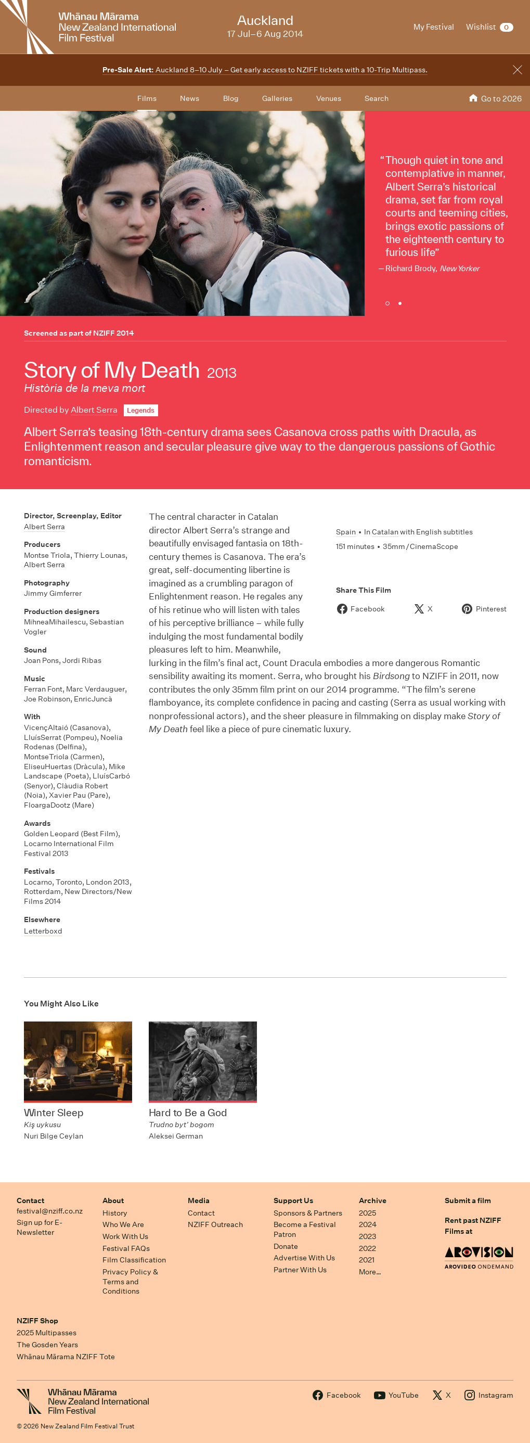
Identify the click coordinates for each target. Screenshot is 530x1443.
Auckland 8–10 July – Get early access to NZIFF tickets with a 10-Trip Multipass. (265, 69)
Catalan (385, 532)
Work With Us (125, 1236)
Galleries (277, 98)
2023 (368, 1236)
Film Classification (134, 1260)
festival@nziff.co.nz (50, 1211)
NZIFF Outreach (215, 1224)
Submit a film (468, 1200)
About (113, 1200)
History (114, 1213)
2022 (367, 1248)
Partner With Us (300, 1269)
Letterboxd (43, 931)
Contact (30, 1200)
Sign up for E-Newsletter (39, 1227)
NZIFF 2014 (113, 333)
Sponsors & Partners (308, 1213)
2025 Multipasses (46, 1332)
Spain (346, 532)
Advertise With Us (304, 1257)
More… (370, 1271)
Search (377, 98)
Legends (140, 410)
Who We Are (123, 1224)
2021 (366, 1260)
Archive (372, 1200)
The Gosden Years (47, 1344)
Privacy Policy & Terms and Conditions (130, 1281)
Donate (286, 1246)
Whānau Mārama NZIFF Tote (66, 1356)
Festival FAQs (126, 1248)
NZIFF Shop (37, 1320)
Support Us (293, 1200)
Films (147, 98)
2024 (368, 1224)
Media (199, 1200)
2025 (367, 1213)
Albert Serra (94, 410)
